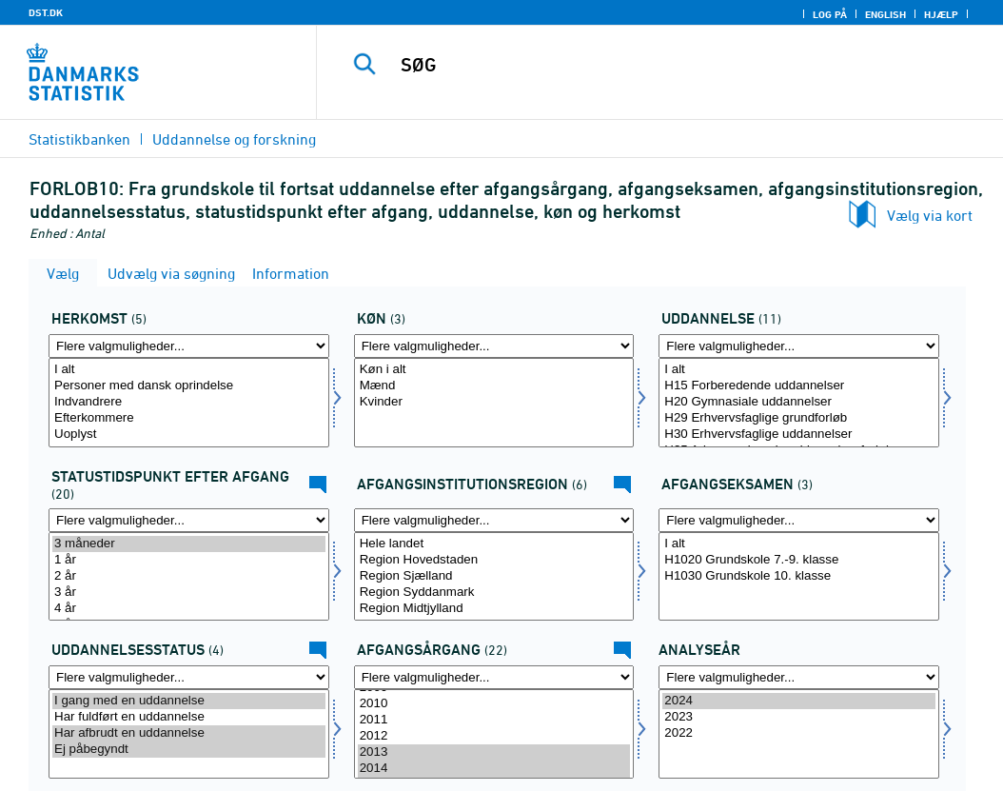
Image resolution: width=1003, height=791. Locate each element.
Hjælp (941, 14)
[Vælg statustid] (189, 577)
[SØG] (664, 65)
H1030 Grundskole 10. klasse (798, 576)
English (885, 14)
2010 (494, 704)
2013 (494, 752)
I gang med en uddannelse (188, 701)
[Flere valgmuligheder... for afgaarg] (494, 677)
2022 (798, 733)
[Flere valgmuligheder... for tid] (799, 677)
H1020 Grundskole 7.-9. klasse (798, 560)
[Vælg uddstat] (189, 734)
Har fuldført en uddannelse (188, 717)
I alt (188, 370)
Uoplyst (188, 434)
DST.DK (46, 12)
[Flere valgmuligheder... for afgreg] (494, 520)
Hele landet (494, 544)
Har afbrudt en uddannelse (188, 733)
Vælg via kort (930, 215)
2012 (494, 736)
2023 (798, 717)
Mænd (494, 386)
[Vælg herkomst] (189, 402)
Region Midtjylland (494, 609)
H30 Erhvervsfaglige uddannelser (798, 434)
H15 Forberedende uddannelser (798, 386)
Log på (830, 14)
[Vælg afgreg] (494, 577)
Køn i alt (494, 370)
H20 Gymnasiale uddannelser (798, 402)
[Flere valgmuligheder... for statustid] (189, 520)
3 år (188, 592)
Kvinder (494, 402)
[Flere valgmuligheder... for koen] (494, 346)
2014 (494, 769)
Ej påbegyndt (188, 750)
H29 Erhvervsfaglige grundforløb (798, 418)
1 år (188, 560)
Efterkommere (188, 418)
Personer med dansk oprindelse (188, 386)
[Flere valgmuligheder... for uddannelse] (799, 346)
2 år (188, 576)
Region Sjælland (494, 576)
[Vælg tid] (799, 734)
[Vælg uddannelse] (799, 402)
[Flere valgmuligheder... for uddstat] (189, 677)
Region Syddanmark (494, 592)
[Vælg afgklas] (799, 577)
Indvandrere (188, 402)
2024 (798, 701)
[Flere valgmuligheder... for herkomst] (189, 346)
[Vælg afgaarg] (494, 734)
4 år (188, 609)
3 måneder (188, 544)
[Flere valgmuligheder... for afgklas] (799, 520)
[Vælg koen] (494, 402)
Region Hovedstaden (494, 560)
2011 (494, 720)
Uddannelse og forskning (234, 139)
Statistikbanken (79, 139)
